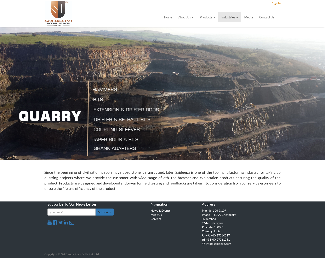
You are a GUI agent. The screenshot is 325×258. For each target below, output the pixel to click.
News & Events (161, 210)
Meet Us (156, 214)
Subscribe (104, 212)
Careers (156, 219)
